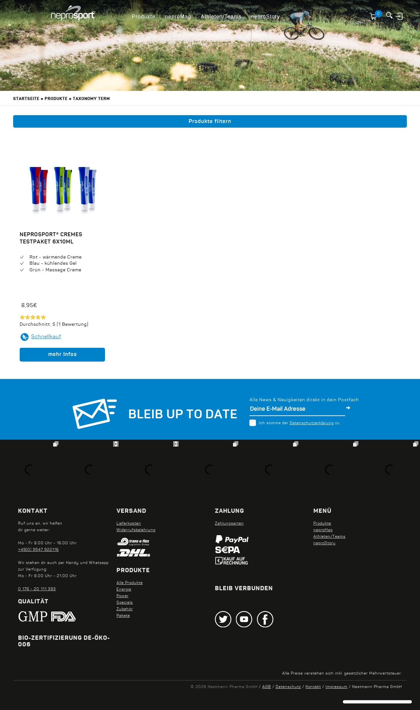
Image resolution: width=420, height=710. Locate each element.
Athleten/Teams (221, 16)
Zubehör (124, 609)
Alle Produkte (129, 583)
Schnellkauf (46, 337)
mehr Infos (62, 354)
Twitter (223, 619)
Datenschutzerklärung (312, 423)
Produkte (144, 16)
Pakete (123, 616)
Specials (124, 603)
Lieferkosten (128, 524)
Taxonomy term (91, 99)
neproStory (265, 16)
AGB (266, 687)
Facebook (265, 619)
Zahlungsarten (229, 524)
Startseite (26, 99)
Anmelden (399, 16)
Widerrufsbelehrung (136, 530)
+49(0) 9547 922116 (38, 550)
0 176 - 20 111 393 (37, 589)
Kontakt (313, 687)
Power (122, 596)
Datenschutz (288, 687)
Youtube (244, 619)
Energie (123, 590)
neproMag (178, 16)
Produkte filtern (210, 121)
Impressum (336, 687)
